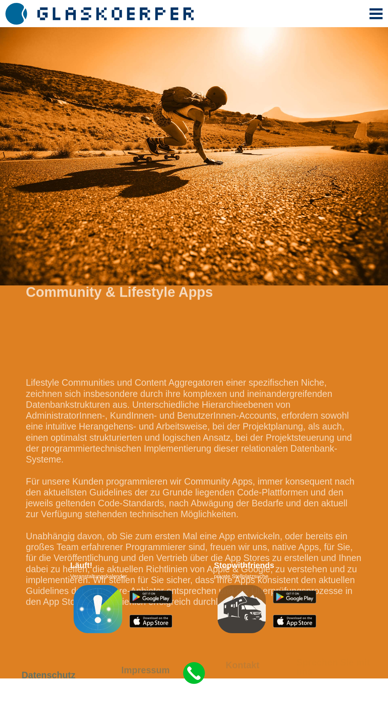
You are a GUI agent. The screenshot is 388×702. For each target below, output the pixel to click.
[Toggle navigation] (376, 14)
